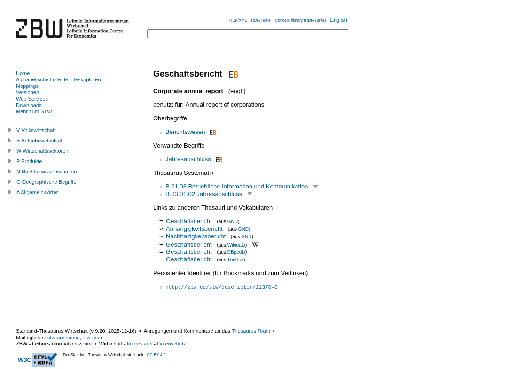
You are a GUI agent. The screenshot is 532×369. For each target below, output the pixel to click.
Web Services (32, 99)
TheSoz (235, 259)
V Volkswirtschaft (36, 130)
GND (232, 221)
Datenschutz (171, 343)
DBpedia (236, 252)
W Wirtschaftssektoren (42, 151)
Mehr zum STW (34, 111)
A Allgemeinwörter (37, 192)
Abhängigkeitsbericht (194, 228)
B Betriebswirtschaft (39, 140)
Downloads (29, 105)
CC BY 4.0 (156, 355)
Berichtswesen (185, 131)
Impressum (140, 343)
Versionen (27, 92)
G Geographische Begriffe (46, 182)
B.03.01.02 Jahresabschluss (203, 193)
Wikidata (236, 244)
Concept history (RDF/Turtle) (300, 20)
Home (23, 73)
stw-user (92, 337)
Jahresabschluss (188, 159)
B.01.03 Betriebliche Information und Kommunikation (236, 186)
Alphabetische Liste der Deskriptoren (58, 79)
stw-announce (63, 337)
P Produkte (29, 161)
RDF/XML (238, 20)
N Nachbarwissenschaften (46, 171)
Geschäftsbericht (189, 221)
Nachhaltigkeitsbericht (196, 236)
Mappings (27, 86)
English (338, 20)
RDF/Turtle (261, 20)
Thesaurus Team (251, 331)
